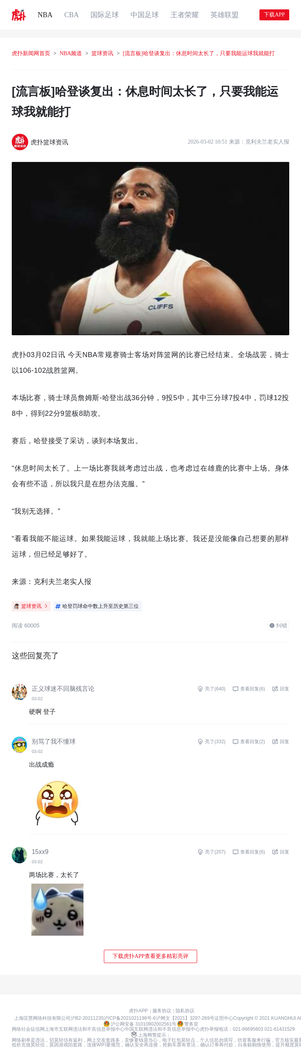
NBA (45, 15)
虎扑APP (138, 1010)
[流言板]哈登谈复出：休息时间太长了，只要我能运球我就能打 (198, 53)
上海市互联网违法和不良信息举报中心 (85, 1029)
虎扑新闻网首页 (31, 53)
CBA (71, 15)
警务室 (187, 1024)
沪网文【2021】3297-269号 (185, 1018)
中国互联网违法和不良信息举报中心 (162, 1029)
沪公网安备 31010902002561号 (140, 1024)
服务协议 (161, 1010)
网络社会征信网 (28, 1029)
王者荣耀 (184, 15)
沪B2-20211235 (87, 1018)
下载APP (274, 15)
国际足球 (105, 15)
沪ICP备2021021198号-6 (129, 1018)
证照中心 (223, 1018)
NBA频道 (71, 53)
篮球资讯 (102, 53)
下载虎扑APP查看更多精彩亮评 (150, 956)
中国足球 (145, 15)
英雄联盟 (224, 15)
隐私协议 (185, 1010)
